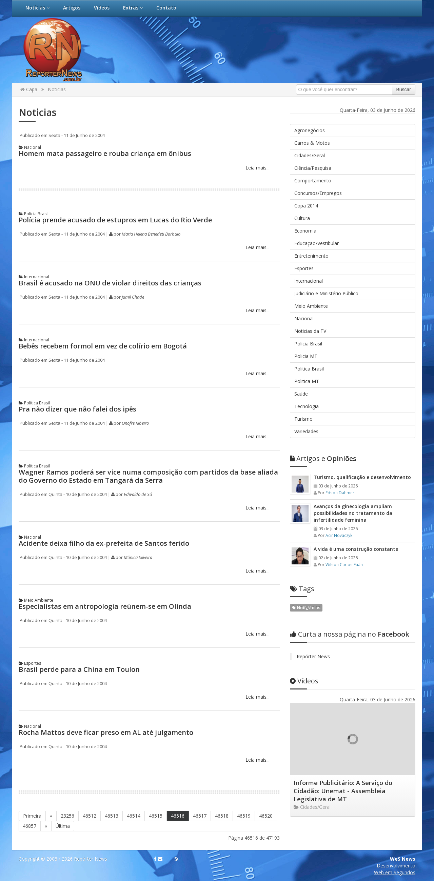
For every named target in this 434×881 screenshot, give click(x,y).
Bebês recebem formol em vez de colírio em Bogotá (103, 346)
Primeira (32, 816)
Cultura (302, 218)
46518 (222, 816)
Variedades (306, 431)
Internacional (34, 277)
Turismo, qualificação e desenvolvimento (362, 477)
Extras (133, 7)
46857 (29, 826)
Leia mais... (257, 167)
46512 (89, 816)
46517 (199, 816)
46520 (266, 816)
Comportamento (312, 180)
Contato (166, 7)
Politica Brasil (34, 403)
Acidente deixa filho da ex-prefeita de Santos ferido (104, 543)
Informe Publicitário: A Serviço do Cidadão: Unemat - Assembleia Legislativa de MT (343, 791)
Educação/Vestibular (316, 243)
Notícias (37, 7)
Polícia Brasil (33, 214)
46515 (155, 816)
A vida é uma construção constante (356, 549)
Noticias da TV (310, 331)
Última (63, 826)
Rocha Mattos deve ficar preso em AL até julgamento (106, 732)
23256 (67, 816)
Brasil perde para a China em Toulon (79, 669)
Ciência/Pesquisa (312, 168)
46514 (133, 816)
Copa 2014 (306, 205)
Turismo (303, 419)
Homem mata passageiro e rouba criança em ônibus (105, 153)
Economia (305, 230)
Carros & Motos (312, 143)
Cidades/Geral (309, 155)
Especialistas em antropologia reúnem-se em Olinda (105, 606)
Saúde (301, 394)
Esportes (30, 663)
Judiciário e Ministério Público (326, 293)
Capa (28, 89)
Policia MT (305, 356)
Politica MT (306, 381)
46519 (244, 816)
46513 (111, 816)
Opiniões (323, 458)
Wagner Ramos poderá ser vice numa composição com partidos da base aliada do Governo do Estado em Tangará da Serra (148, 476)
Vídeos (102, 7)
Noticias (57, 89)
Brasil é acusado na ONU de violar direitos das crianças (110, 282)
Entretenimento (311, 256)
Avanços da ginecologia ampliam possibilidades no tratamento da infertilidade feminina (353, 513)
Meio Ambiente (36, 600)
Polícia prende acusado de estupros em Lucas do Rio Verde (115, 219)
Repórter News (313, 656)
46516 (177, 816)
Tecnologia (306, 406)
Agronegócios (309, 130)
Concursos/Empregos (318, 193)
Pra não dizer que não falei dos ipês (77, 409)
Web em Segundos (394, 872)
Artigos (71, 7)
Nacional (30, 147)
